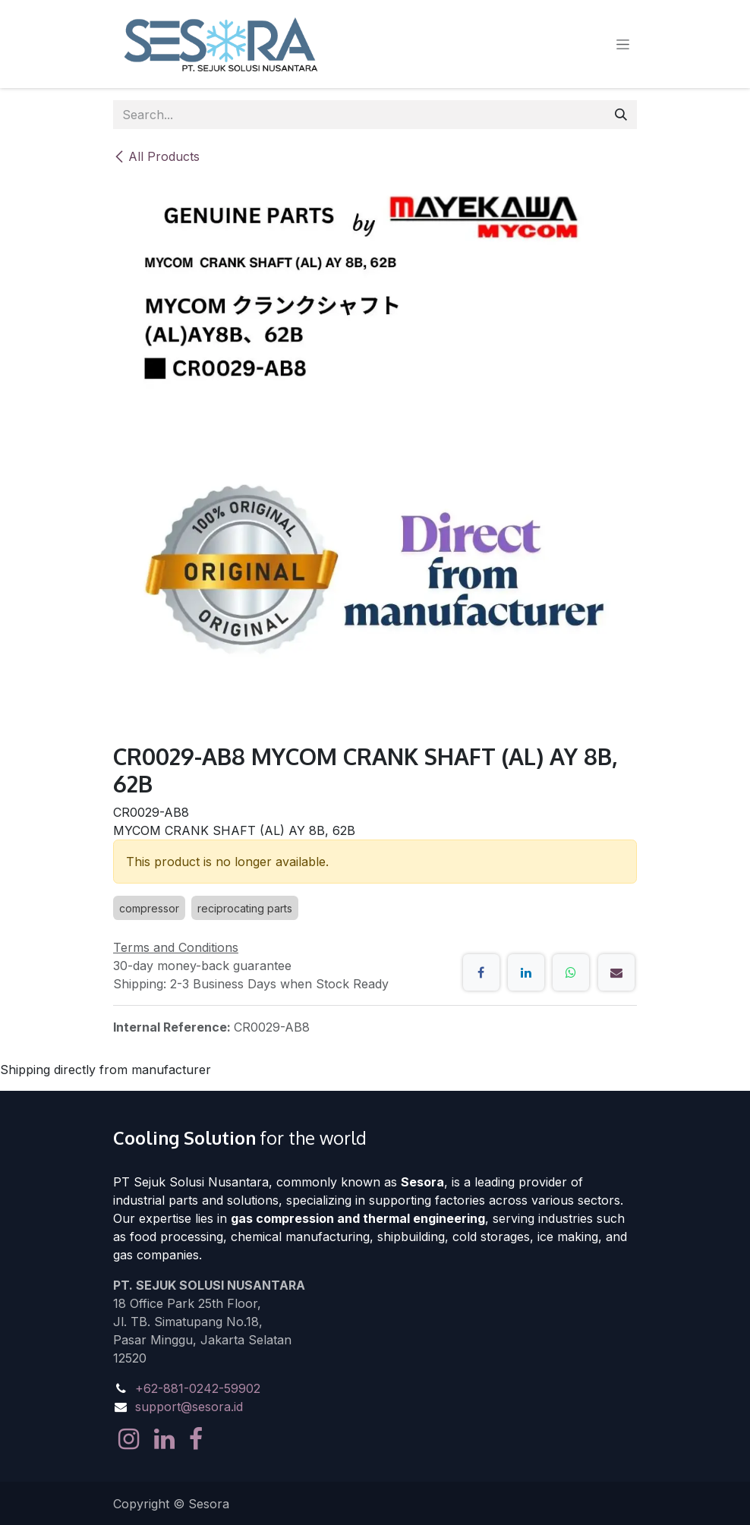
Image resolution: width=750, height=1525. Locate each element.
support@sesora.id (189, 1406)
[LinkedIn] (526, 972)
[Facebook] (481, 972)
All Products (156, 156)
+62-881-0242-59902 (197, 1388)
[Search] (621, 114)
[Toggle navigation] (623, 44)
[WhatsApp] (571, 972)
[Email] (616, 972)
